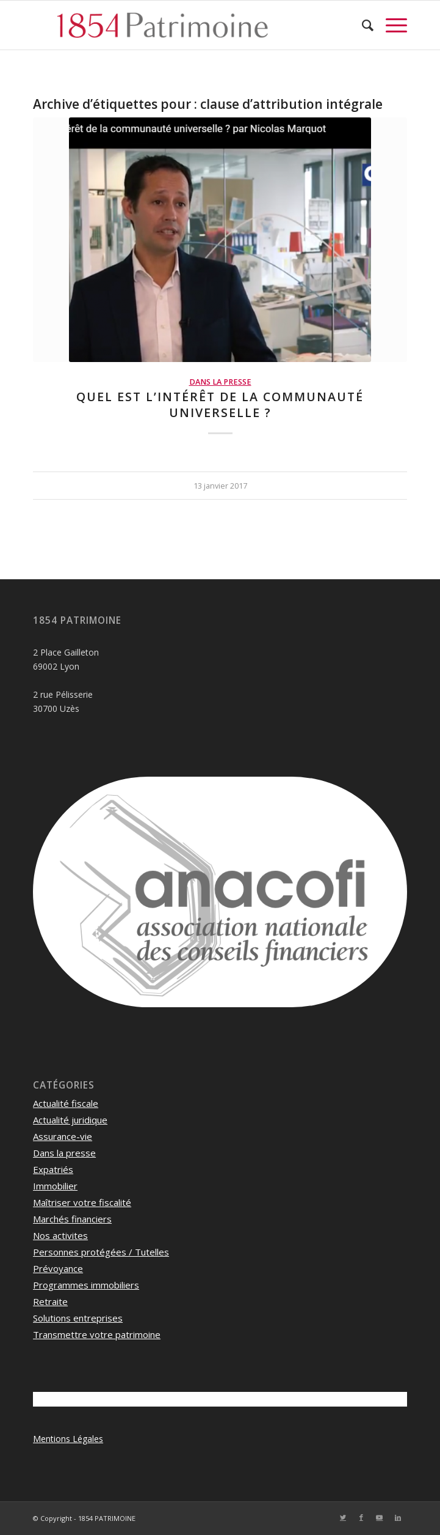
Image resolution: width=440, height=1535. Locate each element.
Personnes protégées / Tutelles (101, 1252)
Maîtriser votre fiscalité (82, 1202)
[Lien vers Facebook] (361, 1517)
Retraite (50, 1301)
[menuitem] (361, 25)
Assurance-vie (62, 1136)
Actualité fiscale (65, 1103)
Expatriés (53, 1169)
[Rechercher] (361, 25)
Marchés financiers (72, 1219)
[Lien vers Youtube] (379, 1517)
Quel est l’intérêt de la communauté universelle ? (220, 404)
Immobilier (55, 1186)
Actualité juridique (70, 1120)
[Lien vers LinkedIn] (398, 1517)
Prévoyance (58, 1268)
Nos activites (60, 1235)
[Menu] (390, 25)
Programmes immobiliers (86, 1285)
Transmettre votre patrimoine (96, 1334)
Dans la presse (220, 382)
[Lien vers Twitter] (343, 1517)
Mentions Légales (68, 1438)
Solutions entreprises (78, 1318)
